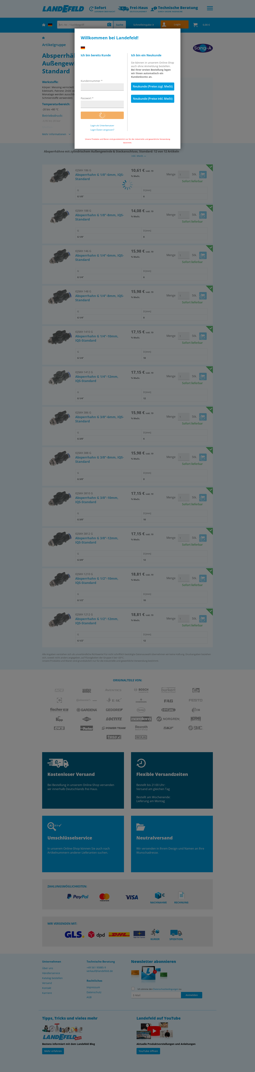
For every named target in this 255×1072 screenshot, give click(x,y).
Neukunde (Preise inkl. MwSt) (152, 99)
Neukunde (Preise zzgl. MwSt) (153, 86)
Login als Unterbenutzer (102, 125)
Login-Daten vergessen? (102, 130)
